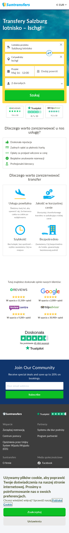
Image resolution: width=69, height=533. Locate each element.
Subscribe (34, 394)
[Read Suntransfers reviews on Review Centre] (18, 309)
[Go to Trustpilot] (51, 414)
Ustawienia (34, 521)
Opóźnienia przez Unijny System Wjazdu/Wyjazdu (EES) (16, 445)
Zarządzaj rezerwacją (13, 429)
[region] (34, 500)
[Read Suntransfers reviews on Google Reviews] (50, 292)
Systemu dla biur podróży (50, 429)
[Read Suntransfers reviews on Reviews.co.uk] (18, 292)
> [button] (61, 45)
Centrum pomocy (12, 436)
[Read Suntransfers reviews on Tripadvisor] (50, 309)
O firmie (7, 462)
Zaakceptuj (34, 512)
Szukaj (34, 95)
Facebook (44, 463)
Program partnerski (47, 436)
